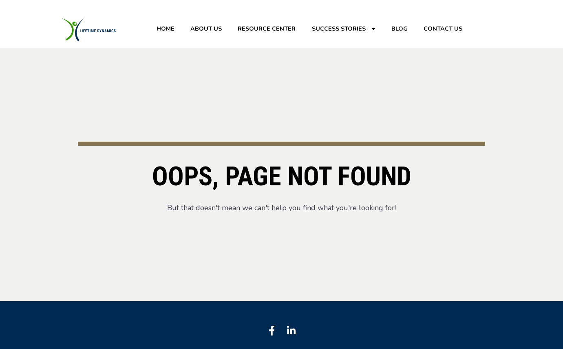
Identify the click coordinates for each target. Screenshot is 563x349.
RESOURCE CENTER (267, 28)
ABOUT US (206, 28)
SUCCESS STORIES (343, 28)
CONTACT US (443, 28)
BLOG (399, 28)
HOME (165, 28)
